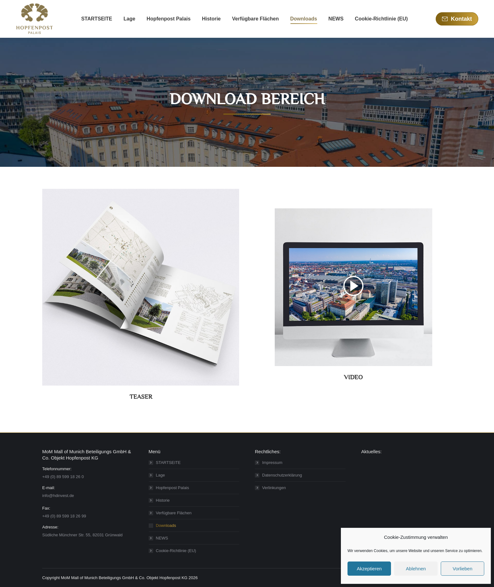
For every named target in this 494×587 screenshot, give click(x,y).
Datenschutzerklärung (282, 475)
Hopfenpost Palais (172, 487)
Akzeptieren (369, 568)
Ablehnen (416, 568)
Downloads (166, 525)
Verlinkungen (274, 487)
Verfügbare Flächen (174, 513)
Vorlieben (463, 568)
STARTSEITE (168, 462)
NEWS (162, 538)
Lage (160, 475)
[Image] (140, 287)
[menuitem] (96, 19)
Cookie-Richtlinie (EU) (176, 550)
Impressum (272, 462)
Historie (163, 500)
